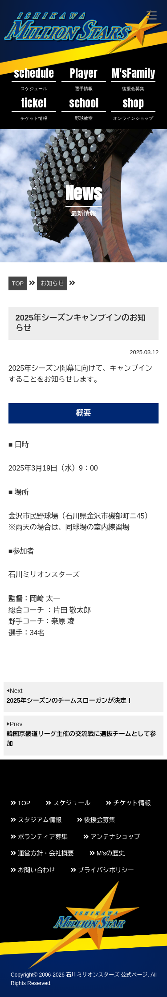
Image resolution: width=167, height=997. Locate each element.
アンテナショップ (111, 836)
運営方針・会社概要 (42, 853)
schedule (34, 78)
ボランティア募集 (39, 836)
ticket (34, 108)
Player (83, 78)
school (83, 108)
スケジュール (68, 803)
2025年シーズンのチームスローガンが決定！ (70, 700)
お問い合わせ (33, 870)
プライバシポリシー (102, 870)
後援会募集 (96, 819)
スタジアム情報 (36, 819)
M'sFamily (133, 78)
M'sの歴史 (107, 853)
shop (133, 108)
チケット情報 (128, 803)
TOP (20, 803)
